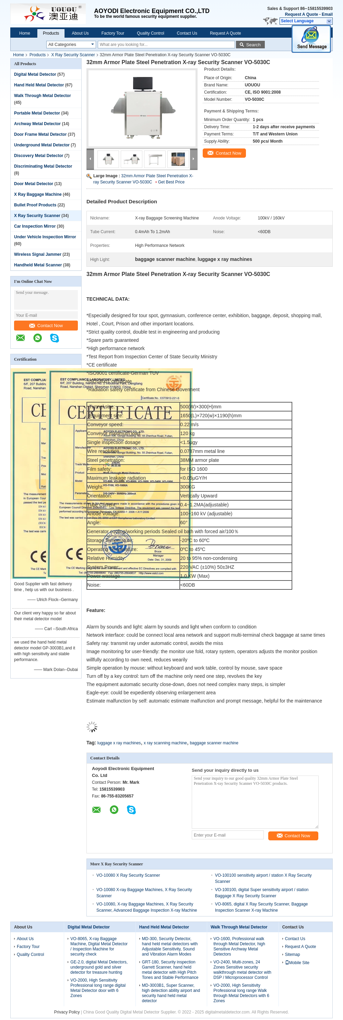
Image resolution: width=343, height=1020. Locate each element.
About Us (80, 33)
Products (51, 33)
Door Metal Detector (33, 183)
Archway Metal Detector (37, 123)
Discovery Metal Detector (38, 155)
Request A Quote (301, 14)
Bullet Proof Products (35, 205)
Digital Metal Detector (35, 74)
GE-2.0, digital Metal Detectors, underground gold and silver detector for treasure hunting (99, 967)
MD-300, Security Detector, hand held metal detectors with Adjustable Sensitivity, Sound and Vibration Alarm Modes (170, 946)
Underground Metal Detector (42, 145)
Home (24, 33)
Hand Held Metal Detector (39, 85)
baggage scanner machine (214, 743)
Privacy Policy (67, 1012)
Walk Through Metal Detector (42, 95)
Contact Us (187, 33)
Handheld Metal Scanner (38, 265)
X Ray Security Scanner (73, 54)
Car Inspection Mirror (35, 226)
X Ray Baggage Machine (38, 194)
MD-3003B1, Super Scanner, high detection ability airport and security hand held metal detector (171, 993)
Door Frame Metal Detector (40, 134)
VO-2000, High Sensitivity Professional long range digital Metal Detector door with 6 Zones (98, 988)
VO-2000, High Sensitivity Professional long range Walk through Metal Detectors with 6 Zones (241, 993)
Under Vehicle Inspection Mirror (45, 237)
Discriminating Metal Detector (43, 166)
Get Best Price (171, 182)
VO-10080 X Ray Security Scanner (128, 875)
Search (253, 44)
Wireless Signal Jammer (37, 254)
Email (327, 14)
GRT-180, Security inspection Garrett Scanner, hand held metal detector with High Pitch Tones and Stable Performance (170, 970)
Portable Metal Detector (37, 113)
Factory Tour (113, 33)
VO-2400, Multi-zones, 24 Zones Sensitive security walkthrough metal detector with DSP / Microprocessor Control (242, 970)
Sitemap (292, 954)
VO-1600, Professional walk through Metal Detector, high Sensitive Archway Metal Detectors (239, 946)
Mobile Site (297, 962)
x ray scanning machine (165, 743)
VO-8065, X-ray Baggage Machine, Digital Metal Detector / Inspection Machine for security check (99, 946)
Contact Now (46, 325)
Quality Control (150, 33)
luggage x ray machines (119, 743)
